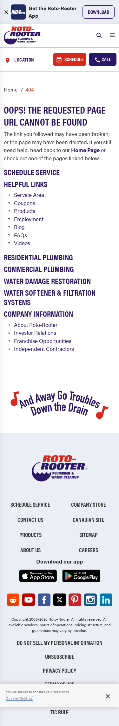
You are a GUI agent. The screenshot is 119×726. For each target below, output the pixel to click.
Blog (19, 227)
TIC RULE (59, 712)
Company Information (38, 313)
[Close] (108, 696)
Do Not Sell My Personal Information (59, 642)
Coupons (24, 203)
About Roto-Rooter (35, 324)
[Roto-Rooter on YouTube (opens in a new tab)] (28, 599)
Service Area (29, 194)
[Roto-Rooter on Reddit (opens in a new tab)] (13, 599)
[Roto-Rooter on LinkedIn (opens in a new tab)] (106, 599)
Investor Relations (35, 332)
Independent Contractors (44, 348)
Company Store (88, 504)
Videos (22, 243)
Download (98, 11)
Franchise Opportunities (42, 341)
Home (10, 89)
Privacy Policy (59, 670)
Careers (88, 550)
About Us (30, 550)
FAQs (20, 235)
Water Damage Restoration (47, 280)
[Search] (99, 35)
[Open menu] (112, 36)
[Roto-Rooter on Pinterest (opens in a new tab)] (75, 599)
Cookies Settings (19, 698)
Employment (28, 219)
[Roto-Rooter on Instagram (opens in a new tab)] (90, 599)
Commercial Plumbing (39, 268)
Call (102, 59)
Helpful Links (26, 183)
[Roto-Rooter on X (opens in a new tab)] (59, 599)
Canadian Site (88, 519)
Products (24, 211)
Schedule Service (32, 171)
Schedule (69, 59)
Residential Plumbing (38, 257)
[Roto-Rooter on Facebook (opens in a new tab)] (44, 599)
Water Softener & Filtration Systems (50, 297)
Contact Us (30, 519)
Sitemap (88, 535)
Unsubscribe (59, 656)
